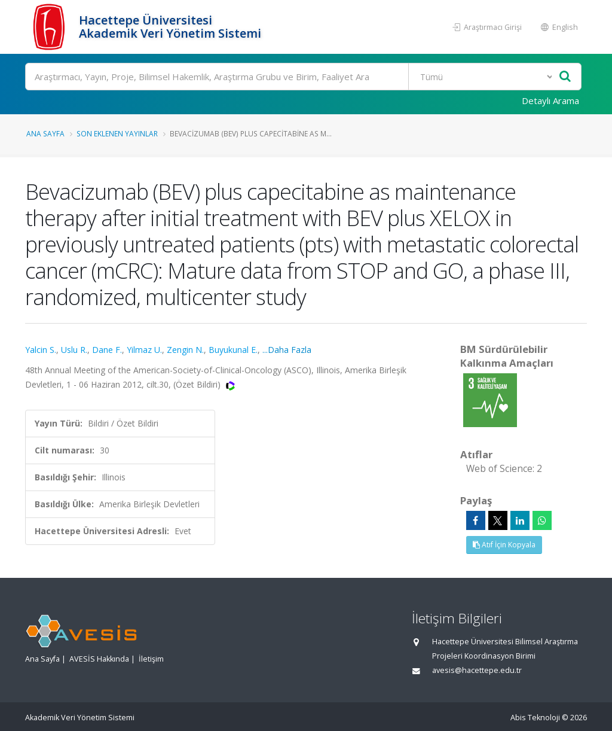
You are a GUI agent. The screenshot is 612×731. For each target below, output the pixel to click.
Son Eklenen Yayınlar (117, 133)
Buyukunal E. (233, 349)
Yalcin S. (40, 349)
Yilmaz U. (144, 349)
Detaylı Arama (550, 100)
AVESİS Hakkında (99, 659)
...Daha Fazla (286, 349)
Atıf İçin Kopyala (504, 545)
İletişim (151, 659)
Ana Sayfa (45, 133)
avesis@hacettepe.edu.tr (477, 670)
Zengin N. (185, 349)
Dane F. (107, 349)
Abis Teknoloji (535, 717)
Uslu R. (74, 349)
